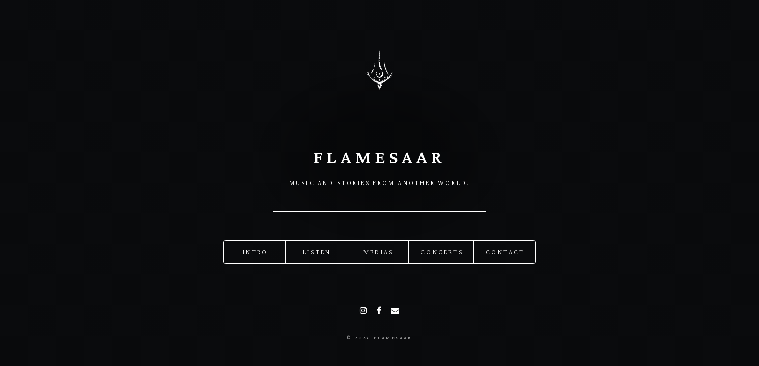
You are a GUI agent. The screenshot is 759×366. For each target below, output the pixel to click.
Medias (378, 251)
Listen (317, 251)
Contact (505, 251)
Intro (255, 251)
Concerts (441, 251)
